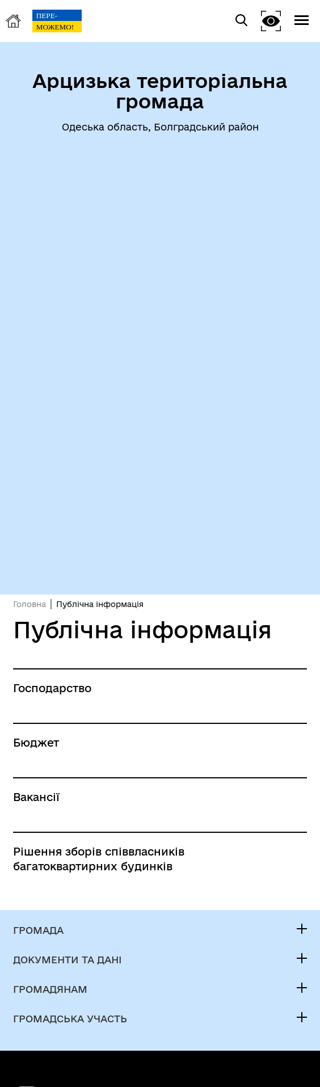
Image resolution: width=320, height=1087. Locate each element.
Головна (29, 604)
